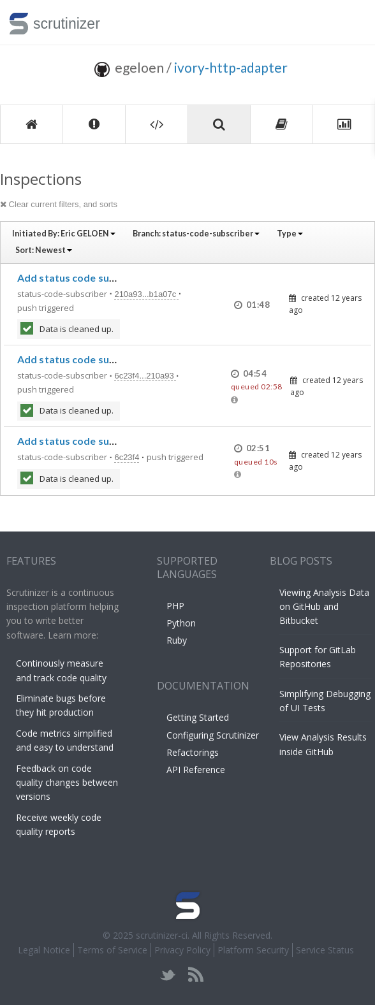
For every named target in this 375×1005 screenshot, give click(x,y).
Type (290, 233)
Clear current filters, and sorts (58, 204)
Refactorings (192, 752)
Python (181, 623)
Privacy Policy (182, 950)
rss (195, 975)
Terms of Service (112, 950)
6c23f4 (126, 457)
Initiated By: (63, 233)
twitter (168, 975)
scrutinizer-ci (162, 935)
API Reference (195, 769)
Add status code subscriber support (104, 277)
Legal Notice (44, 950)
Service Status (325, 950)
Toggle (350, 22)
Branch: (196, 233)
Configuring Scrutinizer (212, 735)
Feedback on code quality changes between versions (67, 782)
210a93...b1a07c (146, 294)
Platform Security (253, 950)
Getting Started (197, 717)
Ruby (176, 640)
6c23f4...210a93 (145, 375)
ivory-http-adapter (231, 67)
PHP (175, 606)
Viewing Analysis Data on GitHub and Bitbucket (324, 606)
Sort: (43, 250)
